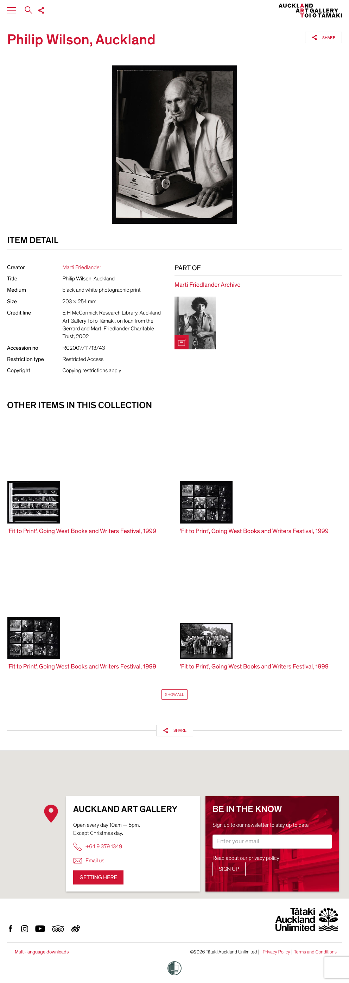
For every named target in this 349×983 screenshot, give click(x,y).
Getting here (98, 877)
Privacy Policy (276, 952)
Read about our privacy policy (245, 858)
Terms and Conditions (315, 952)
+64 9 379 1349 (97, 846)
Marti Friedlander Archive (207, 285)
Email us (88, 860)
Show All (174, 694)
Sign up (229, 869)
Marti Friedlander (82, 267)
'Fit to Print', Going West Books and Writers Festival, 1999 (81, 531)
